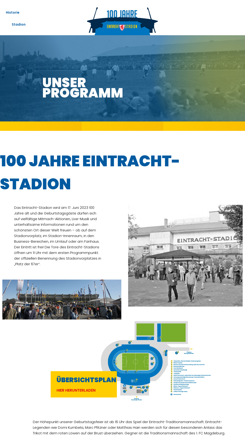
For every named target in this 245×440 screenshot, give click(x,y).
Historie (12, 12)
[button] (76, 390)
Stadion (20, 24)
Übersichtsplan (86, 380)
